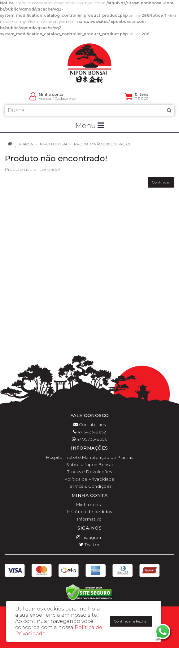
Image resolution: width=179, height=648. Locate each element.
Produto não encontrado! (102, 144)
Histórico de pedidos (89, 511)
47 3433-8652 (89, 431)
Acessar (45, 98)
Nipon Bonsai (53, 144)
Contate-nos (89, 424)
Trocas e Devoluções (89, 471)
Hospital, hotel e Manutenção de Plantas (89, 457)
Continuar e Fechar (131, 621)
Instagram (89, 537)
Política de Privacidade (89, 479)
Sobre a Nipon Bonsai (89, 464)
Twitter (89, 544)
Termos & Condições (89, 486)
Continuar (161, 182)
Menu (89, 125)
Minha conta (89, 504)
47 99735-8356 (89, 439)
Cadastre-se (65, 98)
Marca (26, 144)
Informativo (89, 519)
